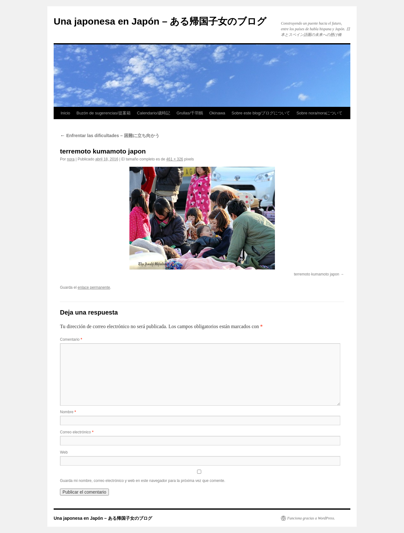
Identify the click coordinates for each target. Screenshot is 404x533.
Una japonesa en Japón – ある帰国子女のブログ (160, 21)
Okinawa (217, 113)
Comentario (71, 339)
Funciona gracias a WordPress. (311, 518)
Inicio (65, 113)
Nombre (68, 412)
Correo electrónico (76, 432)
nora (70, 159)
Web (64, 452)
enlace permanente (94, 287)
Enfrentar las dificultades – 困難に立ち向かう (109, 135)
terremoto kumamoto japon (316, 274)
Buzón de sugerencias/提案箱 (103, 113)
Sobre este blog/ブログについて (261, 113)
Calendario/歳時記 (153, 113)
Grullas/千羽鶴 (189, 113)
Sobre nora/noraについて (319, 113)
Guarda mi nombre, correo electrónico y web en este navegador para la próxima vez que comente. (142, 480)
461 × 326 (174, 159)
